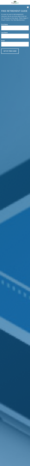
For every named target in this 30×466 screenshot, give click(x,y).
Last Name (4, 32)
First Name (4, 24)
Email (3, 40)
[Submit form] (10, 51)
